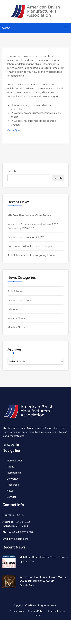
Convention (13, 478)
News (10, 490)
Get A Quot (14, 130)
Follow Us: (8, 444)
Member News (16, 327)
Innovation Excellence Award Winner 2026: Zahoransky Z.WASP (44, 578)
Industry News (16, 318)
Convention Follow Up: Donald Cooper (30, 246)
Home (37, 614)
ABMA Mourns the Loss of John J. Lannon (32, 255)
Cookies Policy (36, 611)
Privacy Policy (16, 611)
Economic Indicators (19, 300)
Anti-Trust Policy (56, 611)
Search (12, 171)
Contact (11, 496)
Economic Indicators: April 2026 (26, 237)
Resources (13, 484)
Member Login (15, 460)
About (10, 466)
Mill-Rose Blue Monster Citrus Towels (29, 215)
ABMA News (15, 291)
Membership (14, 472)
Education (13, 309)
